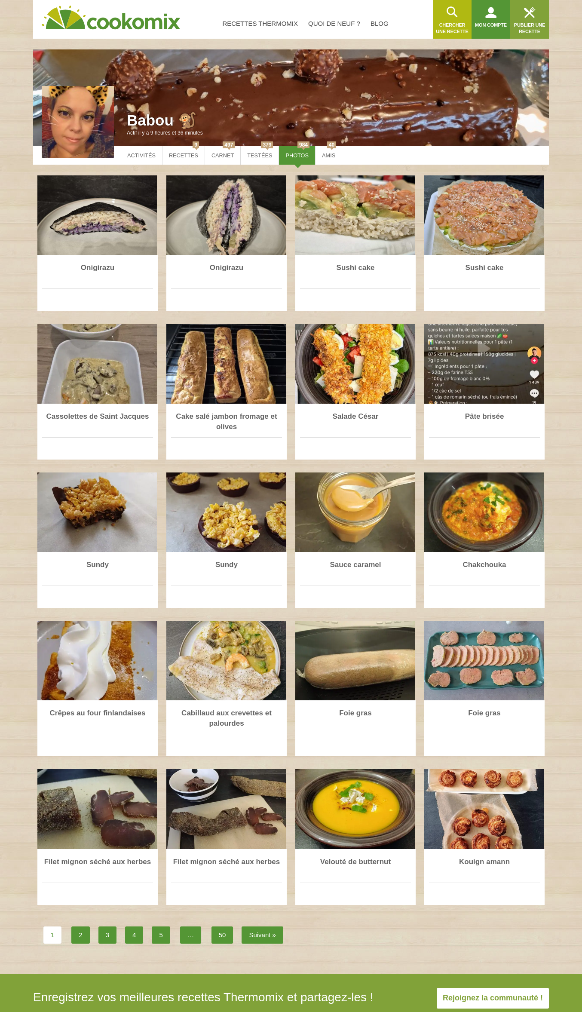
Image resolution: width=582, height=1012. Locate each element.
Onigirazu (97, 268)
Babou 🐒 (162, 120)
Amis (329, 152)
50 (222, 934)
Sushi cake (356, 268)
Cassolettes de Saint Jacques (97, 416)
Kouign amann (484, 862)
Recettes (184, 152)
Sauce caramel (355, 565)
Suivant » (262, 934)
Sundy (97, 565)
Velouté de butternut (355, 862)
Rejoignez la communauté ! (493, 998)
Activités (141, 155)
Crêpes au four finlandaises (98, 713)
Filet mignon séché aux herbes (97, 862)
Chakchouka (484, 565)
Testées (260, 152)
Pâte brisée (484, 416)
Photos (297, 152)
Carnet (223, 152)
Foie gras (355, 713)
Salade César (356, 416)
